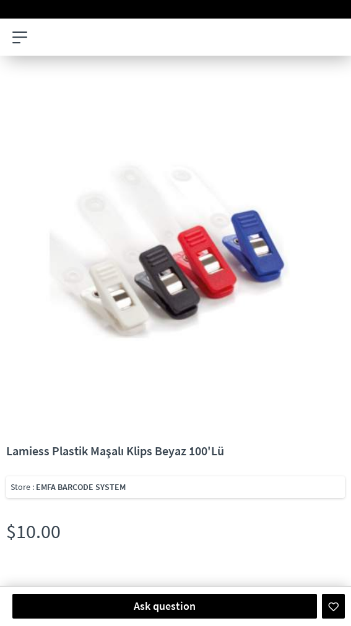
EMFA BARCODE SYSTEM (81, 486)
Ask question (165, 606)
